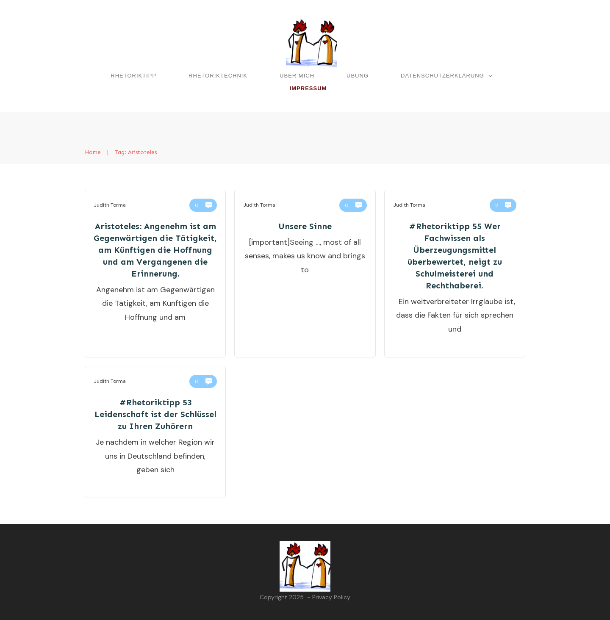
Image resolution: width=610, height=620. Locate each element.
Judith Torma (110, 205)
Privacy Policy (331, 597)
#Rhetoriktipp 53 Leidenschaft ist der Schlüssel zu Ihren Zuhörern (155, 414)
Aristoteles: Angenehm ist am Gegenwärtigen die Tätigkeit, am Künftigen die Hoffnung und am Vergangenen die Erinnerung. (155, 250)
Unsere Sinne (305, 226)
